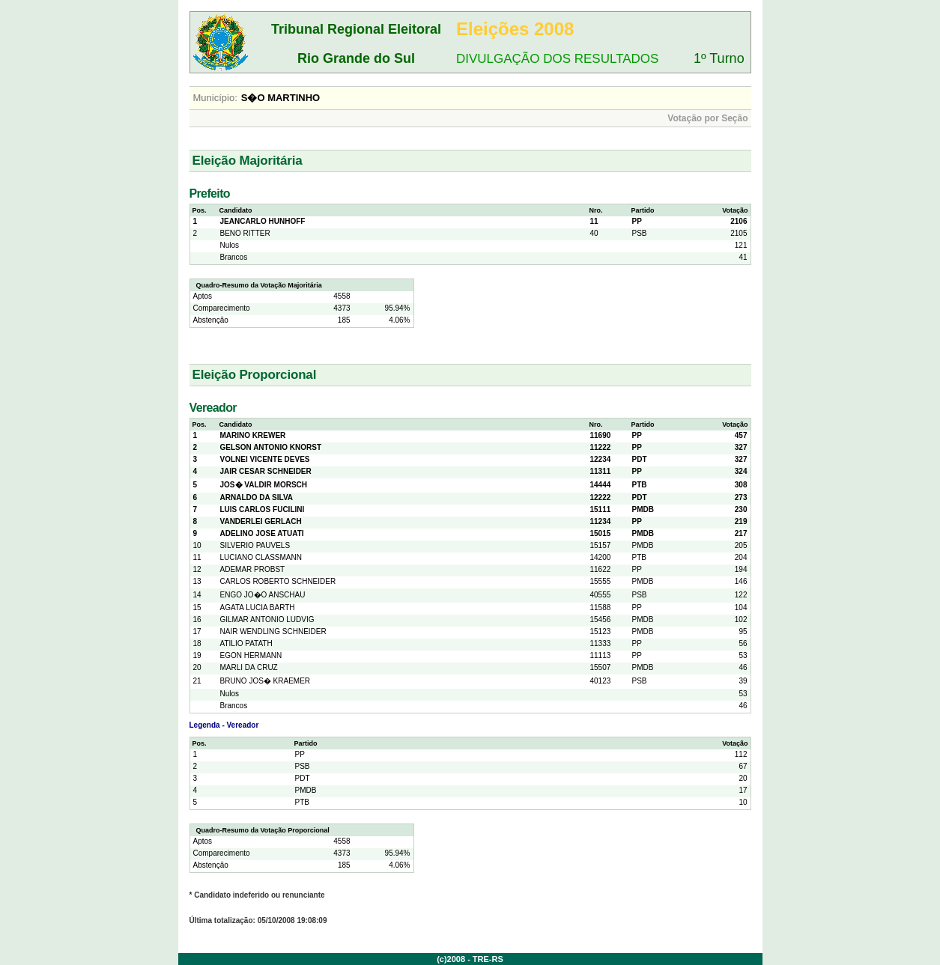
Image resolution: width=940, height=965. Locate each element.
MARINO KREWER (253, 435)
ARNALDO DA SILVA (257, 497)
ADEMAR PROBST (252, 569)
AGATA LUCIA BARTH (257, 607)
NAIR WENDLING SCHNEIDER (273, 631)
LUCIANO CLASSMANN (261, 557)
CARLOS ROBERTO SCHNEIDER (278, 581)
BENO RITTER (245, 233)
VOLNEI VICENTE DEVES (265, 459)
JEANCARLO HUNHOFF (263, 221)
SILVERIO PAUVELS (255, 545)
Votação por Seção (707, 118)
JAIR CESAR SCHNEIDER (266, 471)
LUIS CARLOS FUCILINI (262, 509)
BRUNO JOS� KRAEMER (265, 681)
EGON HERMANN (251, 655)
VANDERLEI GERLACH (261, 521)
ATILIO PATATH (246, 643)
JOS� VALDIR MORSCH (264, 485)
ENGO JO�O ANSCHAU (263, 595)
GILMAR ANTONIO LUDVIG (267, 619)
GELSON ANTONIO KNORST (271, 447)
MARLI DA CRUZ (249, 667)
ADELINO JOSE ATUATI (262, 533)
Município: (215, 97)
